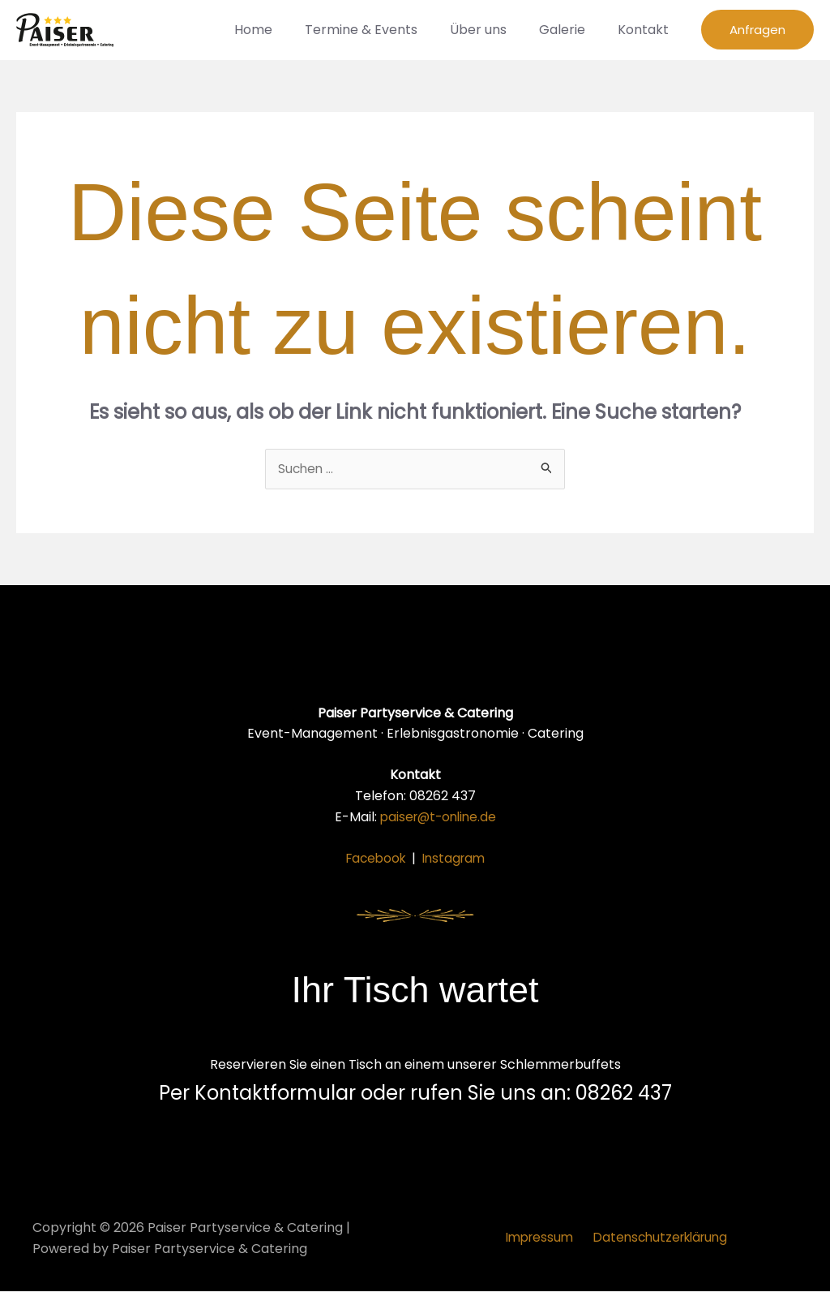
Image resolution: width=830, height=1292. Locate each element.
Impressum (539, 1239)
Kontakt (646, 29)
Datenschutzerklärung (659, 1239)
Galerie (572, 29)
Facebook (373, 859)
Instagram (455, 859)
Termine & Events (383, 29)
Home (282, 29)
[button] (757, 30)
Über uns (494, 29)
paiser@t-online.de (438, 817)
